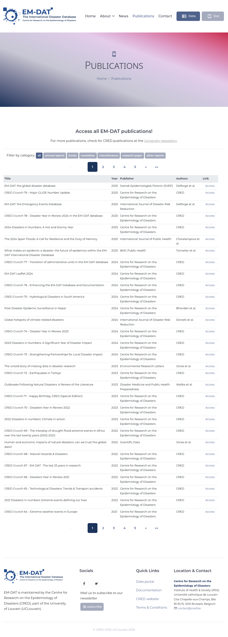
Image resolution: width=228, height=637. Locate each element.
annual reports (55, 155)
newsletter (88, 155)
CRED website (147, 601)
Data (189, 16)
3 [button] (114, 167)
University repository (160, 141)
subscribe (92, 608)
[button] (142, 166)
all (39, 155)
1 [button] (94, 167)
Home (90, 16)
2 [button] (104, 167)
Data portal (145, 583)
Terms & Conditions (151, 609)
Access (210, 185)
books (72, 155)
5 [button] (133, 167)
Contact (165, 16)
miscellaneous (108, 155)
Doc (213, 16)
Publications (143, 16)
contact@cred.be (189, 610)
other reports (155, 155)
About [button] (106, 16)
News (123, 16)
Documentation (149, 592)
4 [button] (123, 167)
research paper (132, 155)
